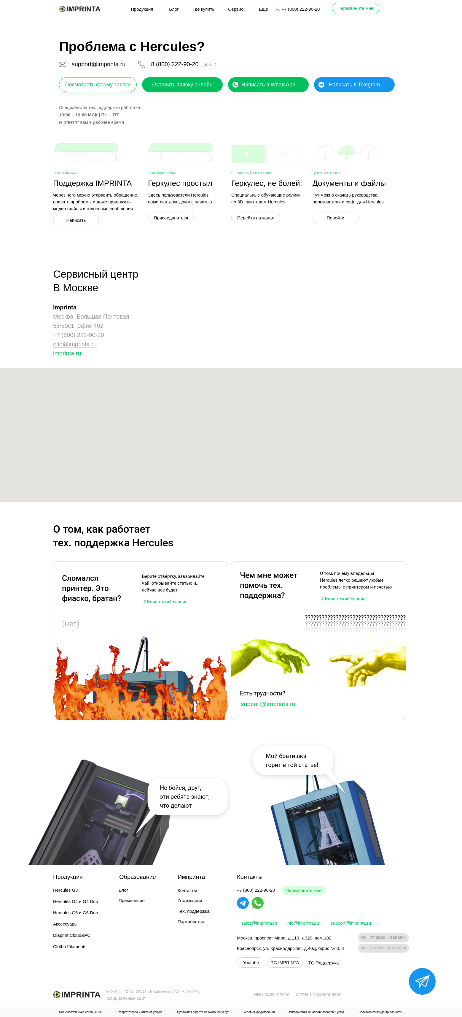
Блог (174, 9)
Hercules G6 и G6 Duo (75, 912)
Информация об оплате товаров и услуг (316, 1012)
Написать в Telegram (354, 85)
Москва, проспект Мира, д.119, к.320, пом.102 (284, 937)
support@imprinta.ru (98, 64)
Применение (132, 900)
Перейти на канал (255, 217)
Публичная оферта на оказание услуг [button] (203, 1012)
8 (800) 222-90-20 (174, 64)
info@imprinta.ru (75, 344)
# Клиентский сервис (343, 599)
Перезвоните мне (303, 890)
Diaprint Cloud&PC (71, 935)
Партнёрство (191, 921)
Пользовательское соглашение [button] (80, 1012)
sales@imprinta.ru (259, 923)
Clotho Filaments (70, 946)
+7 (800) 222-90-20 (301, 9)
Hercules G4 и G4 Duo (75, 901)
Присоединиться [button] (171, 217)
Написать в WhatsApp (268, 85)
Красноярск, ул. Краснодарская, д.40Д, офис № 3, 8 (290, 948)
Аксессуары (65, 923)
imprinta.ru (67, 353)
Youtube (251, 962)
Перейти (335, 217)
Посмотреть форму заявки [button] (97, 85)
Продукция (142, 9)
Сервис (235, 9)
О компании (190, 900)
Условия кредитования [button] (259, 1012)
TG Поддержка (323, 962)
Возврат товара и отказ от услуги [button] (139, 1012)
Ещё (263, 9)
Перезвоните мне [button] (355, 8)
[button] (422, 981)
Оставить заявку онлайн (182, 85)
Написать (76, 220)
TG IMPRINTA (285, 962)
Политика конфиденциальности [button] (380, 1012)
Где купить (204, 9)
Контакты (187, 890)
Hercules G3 (65, 890)
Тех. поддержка (194, 911)
